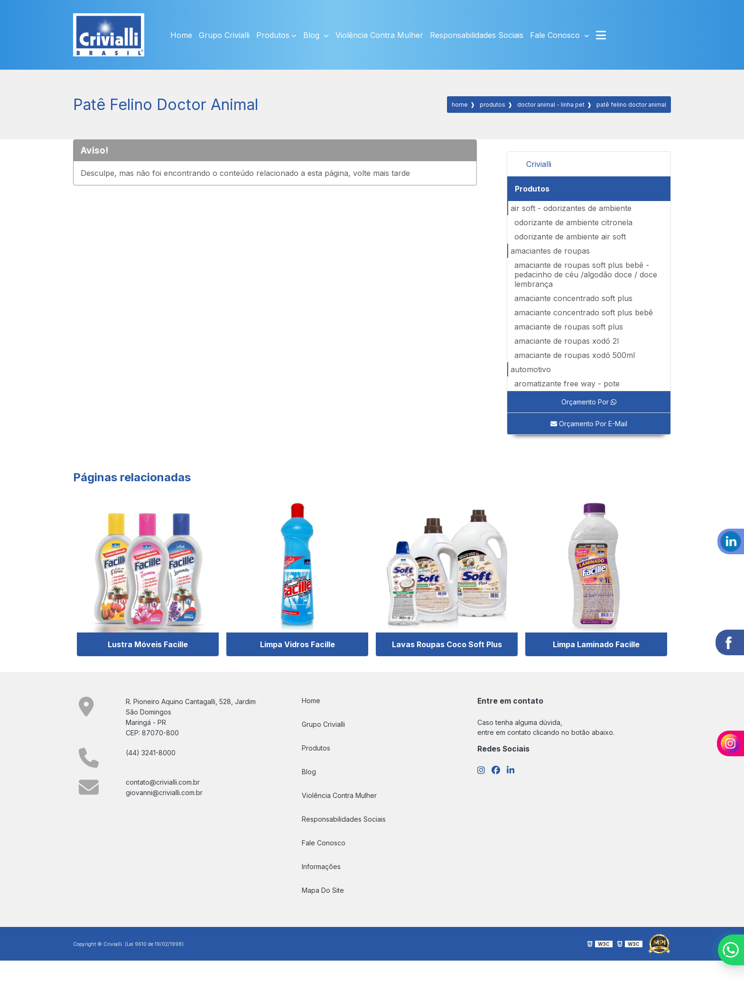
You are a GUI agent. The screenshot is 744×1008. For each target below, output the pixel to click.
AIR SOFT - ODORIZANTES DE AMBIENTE (571, 208)
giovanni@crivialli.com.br (164, 792)
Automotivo (531, 369)
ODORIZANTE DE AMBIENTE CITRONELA (573, 222)
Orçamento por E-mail (588, 424)
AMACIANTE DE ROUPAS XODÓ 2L (566, 341)
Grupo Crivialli (224, 35)
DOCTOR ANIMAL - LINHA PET (551, 104)
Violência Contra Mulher (379, 35)
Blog (312, 35)
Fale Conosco (556, 35)
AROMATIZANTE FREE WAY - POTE (567, 383)
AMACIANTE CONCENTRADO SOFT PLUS (573, 298)
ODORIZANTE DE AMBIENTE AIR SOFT (570, 236)
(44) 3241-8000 (151, 753)
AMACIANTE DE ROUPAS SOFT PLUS (568, 326)
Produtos (272, 35)
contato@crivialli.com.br (163, 782)
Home (181, 35)
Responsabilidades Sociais (476, 35)
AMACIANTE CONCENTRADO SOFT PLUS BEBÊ (583, 312)
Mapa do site (323, 890)
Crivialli (538, 164)
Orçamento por (588, 402)
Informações (321, 866)
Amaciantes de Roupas (550, 251)
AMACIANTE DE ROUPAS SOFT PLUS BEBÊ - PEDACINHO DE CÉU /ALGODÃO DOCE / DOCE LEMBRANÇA (585, 274)
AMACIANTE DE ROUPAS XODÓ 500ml (574, 355)
